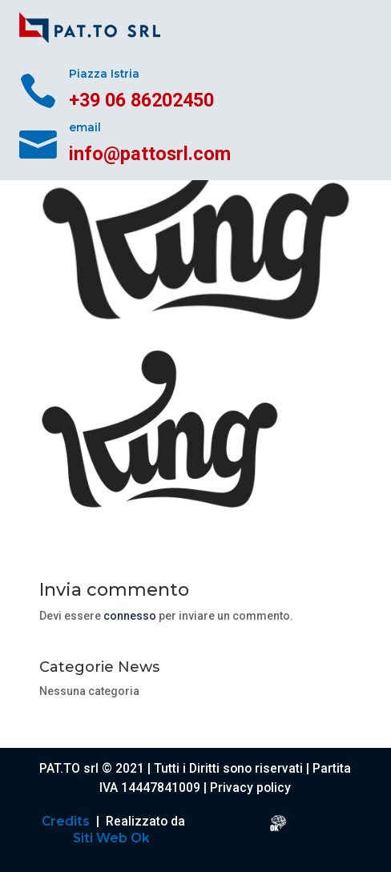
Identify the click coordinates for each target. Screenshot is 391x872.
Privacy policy (250, 788)
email (85, 127)
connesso (129, 615)
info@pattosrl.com (150, 154)
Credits (67, 821)
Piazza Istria (104, 73)
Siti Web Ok (113, 838)
